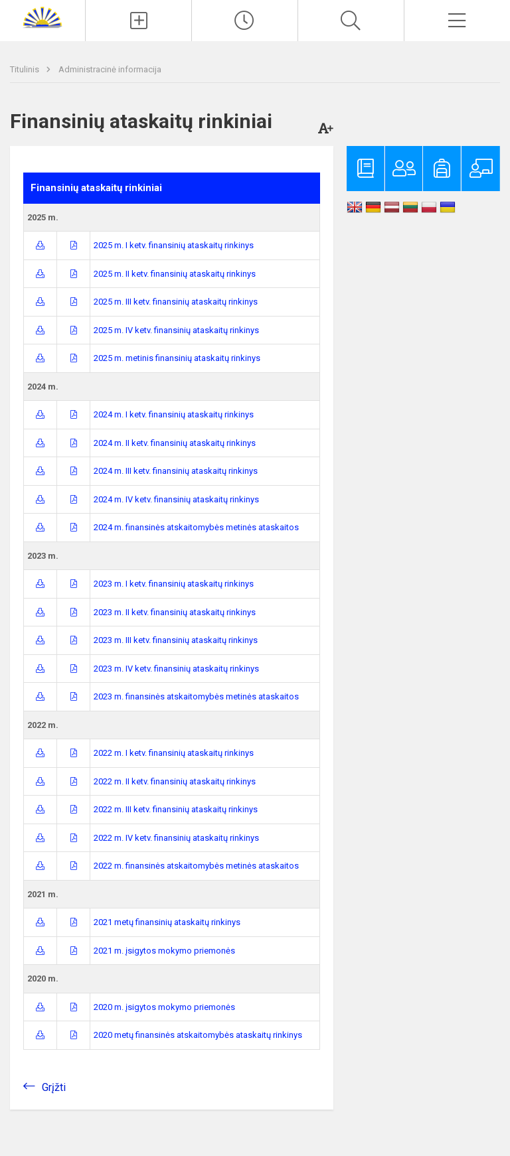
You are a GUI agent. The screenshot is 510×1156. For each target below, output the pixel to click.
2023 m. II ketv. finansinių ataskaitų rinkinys (175, 612)
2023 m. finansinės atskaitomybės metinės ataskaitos (196, 696)
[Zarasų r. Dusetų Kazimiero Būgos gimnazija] (42, 17)
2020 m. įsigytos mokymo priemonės (164, 1007)
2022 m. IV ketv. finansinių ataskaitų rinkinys (176, 838)
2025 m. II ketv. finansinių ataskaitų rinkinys (175, 274)
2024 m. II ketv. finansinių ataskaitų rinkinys (175, 443)
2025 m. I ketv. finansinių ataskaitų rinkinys (174, 245)
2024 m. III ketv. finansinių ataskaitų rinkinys (176, 471)
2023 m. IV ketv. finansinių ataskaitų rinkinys (176, 669)
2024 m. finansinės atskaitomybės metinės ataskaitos (196, 527)
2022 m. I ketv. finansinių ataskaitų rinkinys (174, 753)
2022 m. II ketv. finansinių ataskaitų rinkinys (175, 781)
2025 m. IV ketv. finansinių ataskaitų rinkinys (176, 330)
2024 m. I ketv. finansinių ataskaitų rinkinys (174, 414)
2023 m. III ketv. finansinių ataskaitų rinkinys (176, 640)
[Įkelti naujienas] (138, 20)
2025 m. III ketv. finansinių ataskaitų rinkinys (176, 302)
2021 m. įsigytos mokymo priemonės (164, 951)
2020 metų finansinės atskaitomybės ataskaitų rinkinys (198, 1035)
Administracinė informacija (109, 69)
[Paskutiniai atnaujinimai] (245, 20)
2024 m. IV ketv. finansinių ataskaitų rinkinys (176, 499)
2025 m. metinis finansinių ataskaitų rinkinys (177, 358)
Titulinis (25, 69)
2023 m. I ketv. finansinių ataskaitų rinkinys (174, 584)
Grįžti (54, 1087)
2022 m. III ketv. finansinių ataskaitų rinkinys (176, 809)
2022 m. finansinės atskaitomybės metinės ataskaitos (196, 866)
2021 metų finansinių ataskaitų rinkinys (167, 922)
